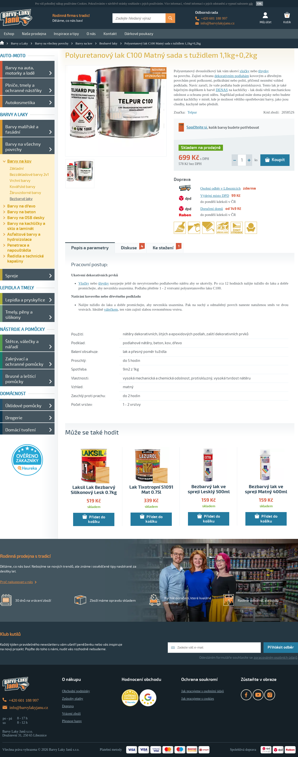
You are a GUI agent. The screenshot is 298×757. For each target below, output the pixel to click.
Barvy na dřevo (21, 206)
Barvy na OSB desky (25, 217)
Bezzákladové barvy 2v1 (29, 174)
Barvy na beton (21, 211)
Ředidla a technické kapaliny (25, 259)
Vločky (83, 283)
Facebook (246, 694)
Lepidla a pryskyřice (25, 300)
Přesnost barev (72, 721)
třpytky (263, 71)
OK (259, 3)
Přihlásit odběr (281, 647)
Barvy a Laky (19, 43)
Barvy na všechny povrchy (52, 43)
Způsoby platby (72, 698)
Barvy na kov (84, 43)
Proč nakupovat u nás (16, 582)
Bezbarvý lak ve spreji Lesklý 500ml (209, 489)
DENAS (222, 90)
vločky (244, 71)
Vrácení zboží (71, 713)
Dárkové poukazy (139, 34)
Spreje (11, 276)
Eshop (9, 34)
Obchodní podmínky (76, 691)
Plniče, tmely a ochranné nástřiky (23, 88)
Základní (17, 168)
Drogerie (13, 418)
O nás (91, 34)
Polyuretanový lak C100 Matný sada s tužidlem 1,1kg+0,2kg (163, 43)
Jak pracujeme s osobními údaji (202, 691)
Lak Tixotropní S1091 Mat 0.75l (151, 490)
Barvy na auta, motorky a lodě (20, 70)
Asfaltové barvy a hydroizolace (23, 237)
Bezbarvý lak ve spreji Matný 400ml (266, 489)
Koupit (275, 159)
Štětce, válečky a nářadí (22, 344)
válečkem (111, 309)
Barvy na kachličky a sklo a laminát (26, 226)
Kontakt (110, 34)
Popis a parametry (90, 248)
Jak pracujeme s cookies (197, 698)
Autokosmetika (20, 102)
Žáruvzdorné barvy (25, 193)
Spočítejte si (193, 127)
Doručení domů (211, 209)
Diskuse (133, 247)
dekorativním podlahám (232, 76)
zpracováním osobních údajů (275, 658)
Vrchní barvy (20, 181)
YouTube (258, 694)
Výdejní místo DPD (214, 196)
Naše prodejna (34, 34)
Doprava (68, 706)
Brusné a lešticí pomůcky (20, 379)
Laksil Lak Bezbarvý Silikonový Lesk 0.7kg (94, 490)
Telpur (192, 112)
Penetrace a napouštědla (19, 248)
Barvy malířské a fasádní (21, 129)
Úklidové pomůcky (23, 405)
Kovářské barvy (22, 187)
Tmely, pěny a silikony (19, 314)
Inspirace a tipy (66, 34)
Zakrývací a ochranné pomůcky (24, 361)
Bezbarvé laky (108, 43)
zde (251, 3)
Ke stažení (167, 247)
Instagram (269, 694)
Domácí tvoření (20, 430)
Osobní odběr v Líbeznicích (220, 188)
